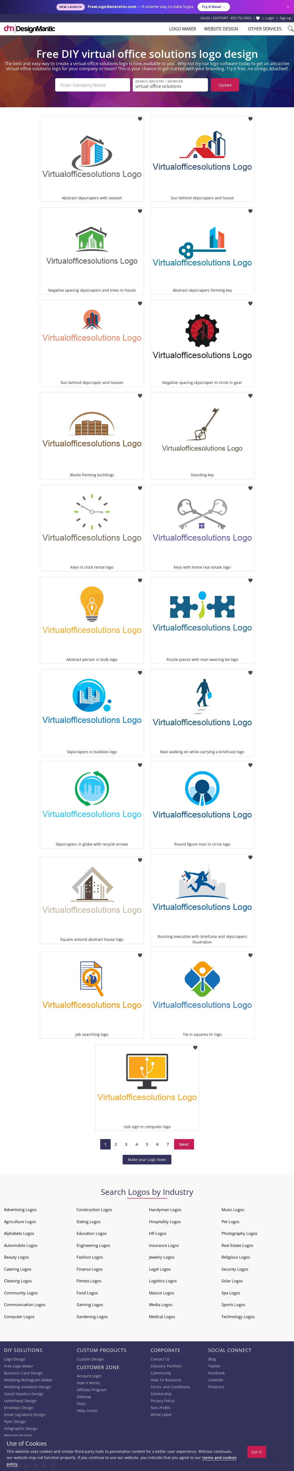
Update (225, 85)
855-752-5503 (241, 17)
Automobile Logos (20, 1245)
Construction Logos (94, 1209)
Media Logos (160, 1304)
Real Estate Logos (237, 1245)
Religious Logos (235, 1257)
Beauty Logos (16, 1257)
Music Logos (232, 1209)
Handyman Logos (165, 1209)
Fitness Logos (88, 1280)
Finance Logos (89, 1269)
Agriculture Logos (20, 1221)
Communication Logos (24, 1304)
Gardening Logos (92, 1316)
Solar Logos (232, 1280)
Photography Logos (239, 1233)
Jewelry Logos (161, 1257)
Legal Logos (160, 1269)
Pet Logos (230, 1221)
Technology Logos (238, 1316)
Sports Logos (233, 1304)
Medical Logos (162, 1316)
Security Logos (234, 1269)
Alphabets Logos (19, 1233)
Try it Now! (214, 7)
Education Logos (91, 1233)
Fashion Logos (89, 1257)
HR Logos (157, 1233)
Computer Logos (19, 1316)
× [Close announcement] (288, 7)
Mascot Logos (161, 1292)
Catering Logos (17, 1269)
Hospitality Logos (165, 1221)
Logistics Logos (163, 1280)
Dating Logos (88, 1221)
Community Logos (21, 1292)
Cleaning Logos (18, 1280)
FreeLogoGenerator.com (112, 7)
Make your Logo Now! (147, 1159)
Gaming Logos (89, 1304)
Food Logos (87, 1292)
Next (184, 1144)
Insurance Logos (164, 1245)
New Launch (70, 7)
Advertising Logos (20, 1209)
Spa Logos (230, 1292)
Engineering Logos (93, 1245)
